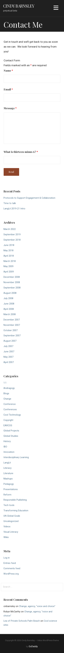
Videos (6, 526)
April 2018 (8, 256)
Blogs (6, 393)
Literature (8, 473)
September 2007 (12, 335)
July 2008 (8, 298)
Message (10, 108)
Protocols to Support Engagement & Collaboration (29, 198)
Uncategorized (10, 521)
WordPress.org (11, 573)
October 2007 (10, 330)
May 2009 (8, 266)
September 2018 (12, 240)
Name (8, 70)
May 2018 (8, 250)
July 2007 (8, 346)
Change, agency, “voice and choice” (37, 606)
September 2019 (12, 234)
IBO (5, 446)
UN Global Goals (11, 516)
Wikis (6, 537)
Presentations (10, 489)
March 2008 (9, 314)
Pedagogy (8, 484)
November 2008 (11, 282)
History (7, 441)
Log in (6, 557)
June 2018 (8, 245)
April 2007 (8, 362)
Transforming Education (15, 510)
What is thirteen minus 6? (21, 151)
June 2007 (8, 351)
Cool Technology (12, 415)
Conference (9, 404)
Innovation (8, 452)
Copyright (8, 420)
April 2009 (8, 271)
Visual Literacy (10, 532)
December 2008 (11, 277)
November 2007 (11, 325)
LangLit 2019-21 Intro (14, 208)
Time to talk (9, 203)
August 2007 (9, 341)
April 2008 (8, 309)
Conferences (10, 409)
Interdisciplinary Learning (16, 457)
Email (8, 89)
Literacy (7, 468)
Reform (7, 494)
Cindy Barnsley (18, 5)
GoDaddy (33, 646)
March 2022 (9, 229)
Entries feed (9, 563)
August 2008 (9, 293)
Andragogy (9, 388)
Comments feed (11, 568)
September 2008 (12, 287)
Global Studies (10, 436)
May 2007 (8, 357)
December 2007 (11, 319)
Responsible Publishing (15, 500)
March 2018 (9, 261)
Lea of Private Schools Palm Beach (21, 621)
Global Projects (11, 430)
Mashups (8, 478)
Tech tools (8, 505)
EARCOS (7, 425)
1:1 (4, 383)
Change (7, 399)
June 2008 (8, 303)
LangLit (7, 462)
